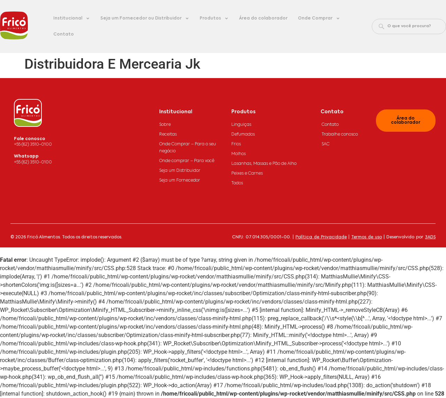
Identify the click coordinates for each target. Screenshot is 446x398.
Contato (63, 34)
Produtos (214, 18)
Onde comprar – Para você (186, 161)
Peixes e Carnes (247, 173)
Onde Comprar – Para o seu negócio (187, 147)
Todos (237, 183)
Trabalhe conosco (340, 134)
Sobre (165, 125)
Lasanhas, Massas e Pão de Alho (264, 164)
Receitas (168, 134)
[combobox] (409, 26)
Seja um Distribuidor (179, 171)
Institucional (71, 18)
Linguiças (241, 125)
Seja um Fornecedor (179, 180)
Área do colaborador (263, 18)
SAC (326, 144)
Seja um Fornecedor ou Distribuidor (144, 18)
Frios (236, 144)
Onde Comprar (319, 18)
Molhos (238, 154)
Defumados (243, 134)
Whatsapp (26, 156)
